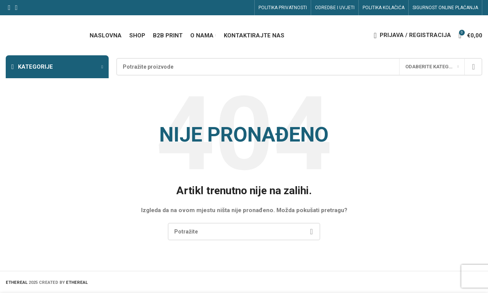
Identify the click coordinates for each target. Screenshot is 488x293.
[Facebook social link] (9, 7)
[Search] (299, 67)
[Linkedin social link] (16, 7)
